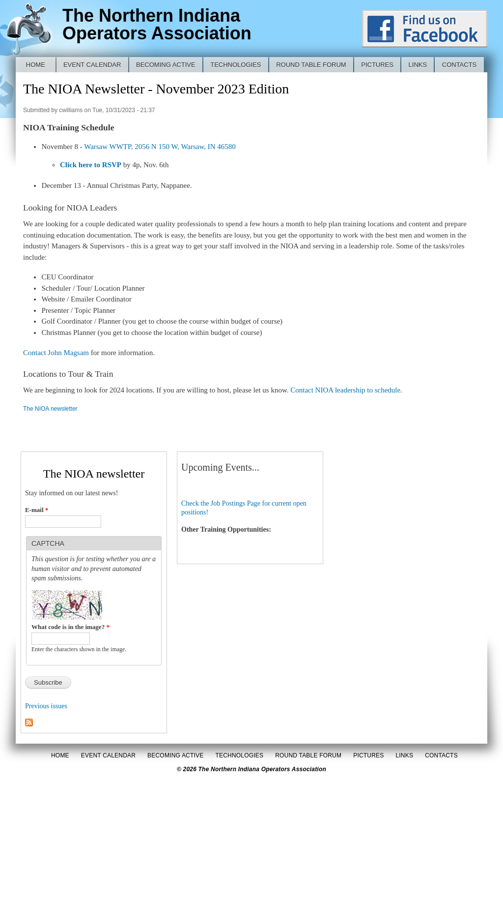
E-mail (36, 509)
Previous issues (46, 706)
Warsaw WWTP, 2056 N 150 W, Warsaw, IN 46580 (160, 146)
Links (418, 64)
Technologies (235, 64)
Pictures (377, 64)
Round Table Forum (311, 64)
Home (35, 64)
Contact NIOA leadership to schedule (345, 390)
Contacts (459, 64)
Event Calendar (92, 64)
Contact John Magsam (56, 353)
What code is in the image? (70, 627)
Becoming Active (166, 64)
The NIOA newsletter (50, 408)
